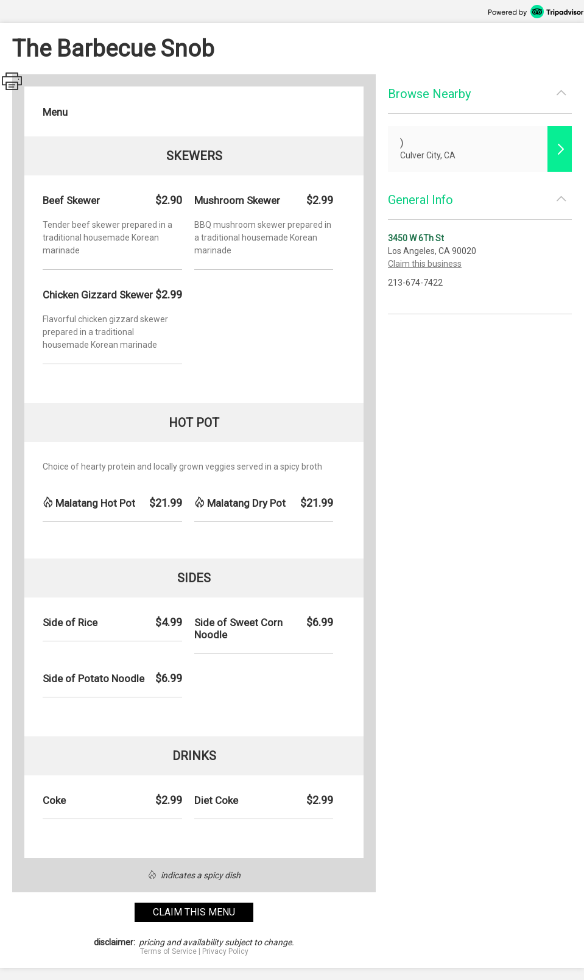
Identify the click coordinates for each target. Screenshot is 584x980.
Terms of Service (168, 951)
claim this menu (194, 912)
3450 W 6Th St (416, 238)
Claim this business (425, 264)
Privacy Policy (225, 951)
